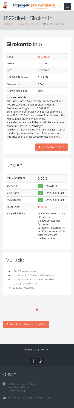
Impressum (30, 349)
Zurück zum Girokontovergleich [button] (25, 324)
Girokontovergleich (27, 23)
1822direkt (44, 56)
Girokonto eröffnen (51, 147)
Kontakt (45, 349)
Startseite (8, 23)
